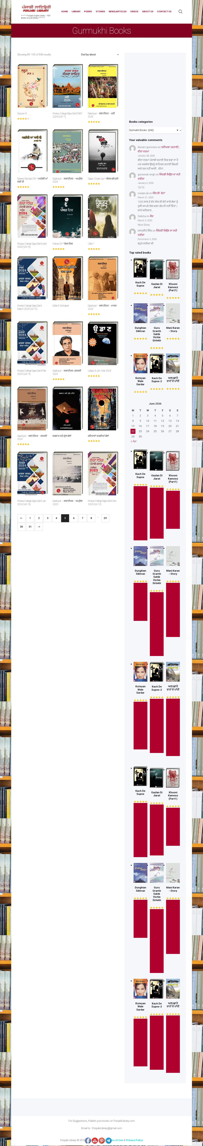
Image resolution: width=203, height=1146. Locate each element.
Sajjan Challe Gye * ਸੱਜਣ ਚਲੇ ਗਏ (103, 178)
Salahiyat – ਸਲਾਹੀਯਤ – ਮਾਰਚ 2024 (102, 307)
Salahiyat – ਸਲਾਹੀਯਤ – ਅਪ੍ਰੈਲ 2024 (67, 180)
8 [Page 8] (91, 518)
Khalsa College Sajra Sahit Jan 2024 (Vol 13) (31, 503)
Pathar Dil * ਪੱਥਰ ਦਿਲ (63, 243)
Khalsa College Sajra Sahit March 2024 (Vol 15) (29, 307)
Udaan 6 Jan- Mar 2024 (99, 370)
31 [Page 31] (30, 526)
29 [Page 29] (105, 518)
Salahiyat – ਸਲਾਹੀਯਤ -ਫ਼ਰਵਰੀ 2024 (67, 372)
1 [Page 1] (30, 518)
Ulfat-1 (91, 243)
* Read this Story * (140, 513)
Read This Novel (140, 726)
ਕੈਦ (152, 216)
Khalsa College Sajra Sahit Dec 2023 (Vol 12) (102, 503)
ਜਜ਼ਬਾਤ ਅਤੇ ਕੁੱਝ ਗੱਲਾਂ (62, 435)
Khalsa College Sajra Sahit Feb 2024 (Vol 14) (31, 372)
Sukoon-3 (22, 113)
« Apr (134, 441)
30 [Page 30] (21, 526)
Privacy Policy (134, 1140)
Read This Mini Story (173, 610)
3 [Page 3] (47, 518)
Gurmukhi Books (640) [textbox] (153, 130)
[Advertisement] (155, 89)
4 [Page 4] (56, 518)
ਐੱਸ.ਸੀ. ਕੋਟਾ (159, 193)
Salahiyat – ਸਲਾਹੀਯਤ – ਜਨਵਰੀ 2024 (32, 437)
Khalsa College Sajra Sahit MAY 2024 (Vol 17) (67, 115)
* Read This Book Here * (157, 624)
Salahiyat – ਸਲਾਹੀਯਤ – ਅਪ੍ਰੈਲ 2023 (67, 503)
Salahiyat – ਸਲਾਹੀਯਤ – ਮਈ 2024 (101, 115)
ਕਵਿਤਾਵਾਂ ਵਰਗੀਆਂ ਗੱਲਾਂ (98, 435)
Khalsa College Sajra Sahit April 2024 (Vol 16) (32, 245)
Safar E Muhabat (61, 305)
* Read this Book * (157, 513)
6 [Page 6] (74, 518)
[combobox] (155, 130)
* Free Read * (173, 510)
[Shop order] (100, 54)
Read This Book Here (173, 728)
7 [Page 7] (82, 518)
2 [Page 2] (39, 518)
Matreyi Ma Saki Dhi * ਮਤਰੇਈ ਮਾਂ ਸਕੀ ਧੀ (32, 180)
